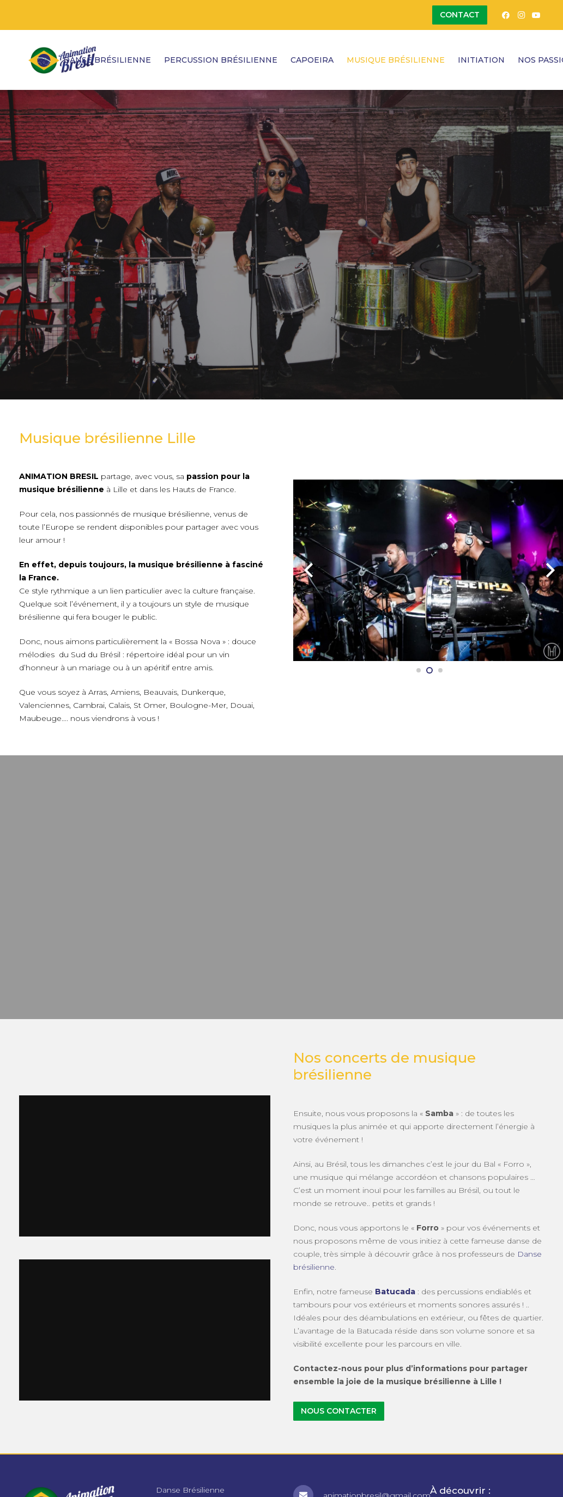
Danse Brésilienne (190, 1490)
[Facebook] (505, 15)
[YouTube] (536, 15)
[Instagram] (521, 15)
